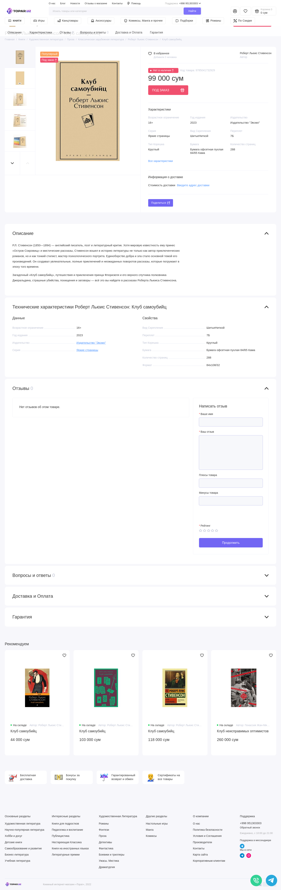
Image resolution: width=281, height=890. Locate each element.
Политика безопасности (207, 829)
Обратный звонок (250, 827)
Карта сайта (200, 854)
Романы (213, 21)
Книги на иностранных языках (70, 848)
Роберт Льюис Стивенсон (255, 53)
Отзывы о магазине (96, 3)
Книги (14, 20)
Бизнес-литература (17, 854)
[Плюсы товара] (231, 483)
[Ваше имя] (231, 422)
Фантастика (106, 848)
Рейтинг (205, 525)
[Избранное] (245, 11)
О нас (52, 3)
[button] (12, 163)
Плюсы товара (208, 475)
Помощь (134, 3)
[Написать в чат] (271, 880)
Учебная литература (17, 860)
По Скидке (242, 21)
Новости (75, 3)
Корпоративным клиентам (209, 860)
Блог (62, 3)
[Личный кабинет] (235, 11)
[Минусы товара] (231, 500)
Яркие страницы (87, 350)
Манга (150, 829)
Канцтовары (67, 21)
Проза (102, 835)
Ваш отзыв (207, 431)
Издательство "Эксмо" (91, 342)
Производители (202, 842)
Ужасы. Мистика (109, 860)
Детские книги (13, 842)
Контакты (117, 3)
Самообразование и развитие (23, 848)
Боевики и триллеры (111, 854)
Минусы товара (208, 492)
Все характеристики (160, 161)
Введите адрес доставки (193, 185)
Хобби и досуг (13, 835)
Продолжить (231, 542)
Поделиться (160, 202)
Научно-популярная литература (24, 829)
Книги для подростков (65, 823)
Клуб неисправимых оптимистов (242, 731)
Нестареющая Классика (67, 842)
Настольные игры (157, 823)
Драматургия (107, 867)
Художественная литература (22, 823)
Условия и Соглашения (207, 835)
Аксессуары (101, 21)
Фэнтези (104, 829)
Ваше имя (207, 414)
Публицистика (60, 835)
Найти (192, 11)
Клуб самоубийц (24, 731)
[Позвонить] (256, 880)
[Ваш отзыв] (231, 452)
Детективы (105, 842)
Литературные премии (65, 854)
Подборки (184, 21)
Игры (39, 20)
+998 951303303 (183, 3)
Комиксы (151, 835)
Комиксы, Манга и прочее (143, 21)
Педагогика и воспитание (67, 829)
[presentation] (228, 516)
